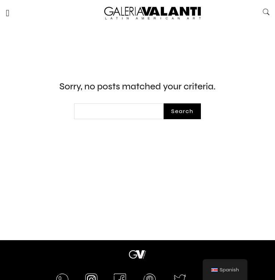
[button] (8, 13)
